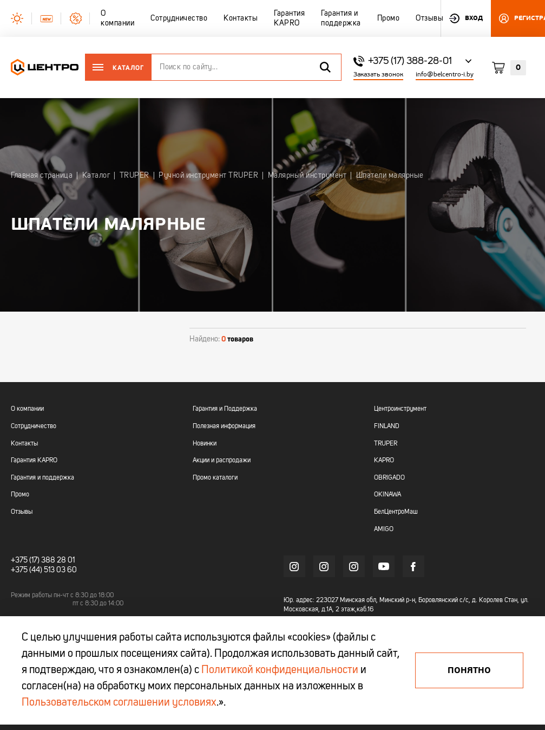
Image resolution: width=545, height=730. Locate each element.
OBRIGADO (389, 478)
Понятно (469, 670)
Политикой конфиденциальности (279, 670)
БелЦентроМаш (396, 512)
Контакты (24, 444)
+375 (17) (25, 560)
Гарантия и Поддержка (225, 409)
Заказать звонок (378, 74)
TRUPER (385, 444)
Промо (20, 495)
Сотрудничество (33, 426)
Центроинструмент (400, 409)
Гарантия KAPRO (34, 460)
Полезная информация (224, 426)
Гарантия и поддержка (42, 478)
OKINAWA (387, 495)
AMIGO (383, 529)
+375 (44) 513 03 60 (44, 570)
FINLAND (386, 426)
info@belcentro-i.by (445, 74)
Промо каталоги (215, 478)
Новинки (204, 444)
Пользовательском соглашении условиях (119, 702)
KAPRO (384, 460)
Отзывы (21, 512)
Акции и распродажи (222, 460)
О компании (27, 409)
